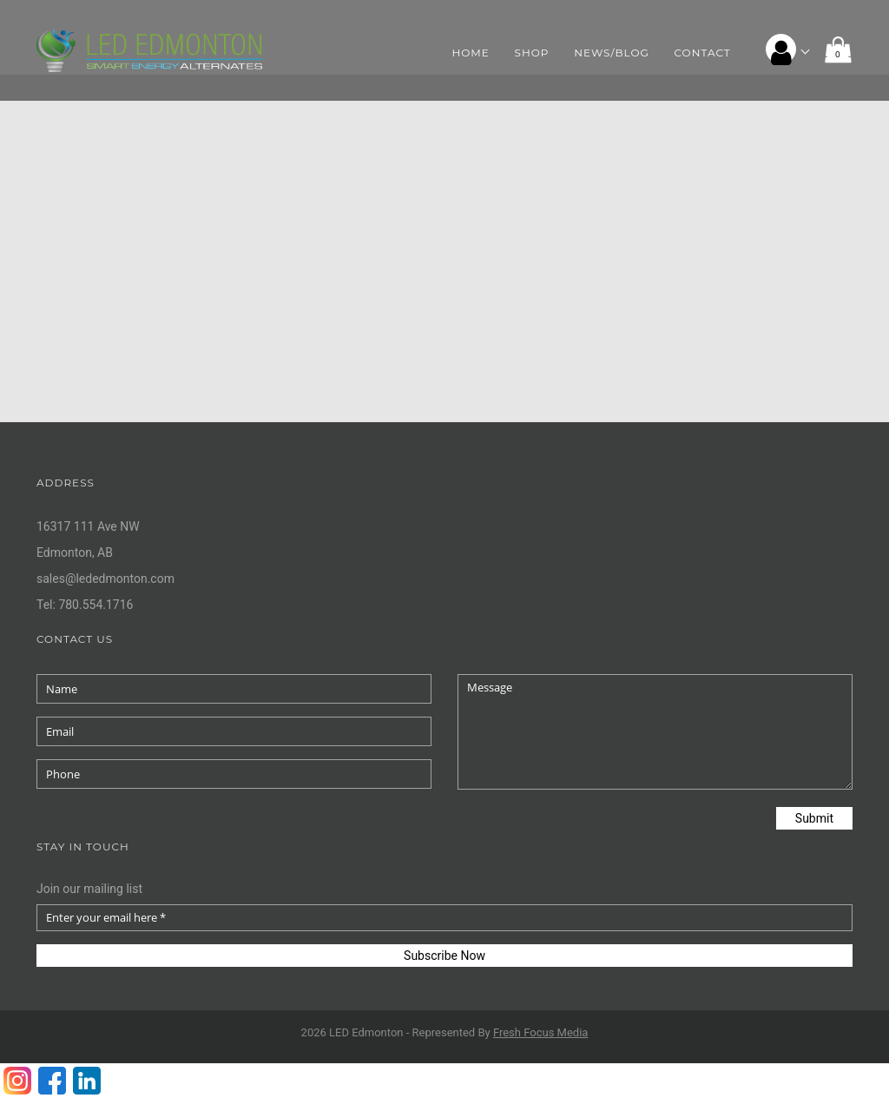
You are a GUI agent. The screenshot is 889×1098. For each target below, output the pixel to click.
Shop (532, 52)
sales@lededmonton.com (105, 578)
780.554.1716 (95, 605)
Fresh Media (541, 1032)
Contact (703, 52)
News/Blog (611, 52)
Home (471, 52)
